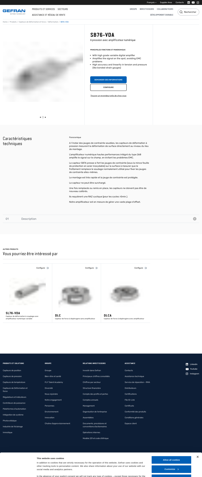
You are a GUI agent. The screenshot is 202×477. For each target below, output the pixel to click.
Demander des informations (108, 80)
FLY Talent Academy (54, 382)
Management (89, 406)
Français (151, 2)
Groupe (133, 9)
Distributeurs (130, 388)
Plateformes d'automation (14, 409)
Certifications (131, 394)
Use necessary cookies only (171, 456)
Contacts (180, 2)
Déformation (53, 22)
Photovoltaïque (10, 420)
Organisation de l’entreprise (95, 412)
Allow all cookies (171, 437)
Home (5, 22)
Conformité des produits (135, 412)
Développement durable (161, 15)
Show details (43, 471)
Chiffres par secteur (92, 382)
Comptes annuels (90, 400)
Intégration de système (13, 415)
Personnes (49, 406)
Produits (13, 22)
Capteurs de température (14, 382)
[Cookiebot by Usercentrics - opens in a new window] (18, 471)
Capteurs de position (12, 370)
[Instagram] (197, 2)
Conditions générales (134, 417)
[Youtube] (192, 2)
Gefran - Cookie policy (79, 460)
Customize (172, 447)
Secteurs (63, 9)
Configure (108, 87)
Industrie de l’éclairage (13, 426)
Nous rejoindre (51, 394)
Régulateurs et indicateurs (14, 397)
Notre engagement (53, 400)
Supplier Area (166, 2)
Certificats (129, 406)
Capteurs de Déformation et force (32, 22)
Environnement (51, 412)
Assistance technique (134, 376)
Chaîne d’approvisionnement (57, 423)
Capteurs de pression (12, 376)
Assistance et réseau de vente (48, 14)
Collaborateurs (165, 9)
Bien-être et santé (53, 376)
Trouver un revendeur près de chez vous (108, 96)
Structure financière (92, 388)
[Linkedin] (188, 2)
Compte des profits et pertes (95, 394)
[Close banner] (198, 435)
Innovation (49, 417)
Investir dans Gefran (92, 370)
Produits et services (43, 9)
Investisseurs (147, 9)
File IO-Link (130, 400)
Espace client (131, 423)
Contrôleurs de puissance (14, 403)
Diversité (49, 388)
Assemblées (88, 417)
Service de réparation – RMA (137, 382)
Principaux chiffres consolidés (96, 376)
